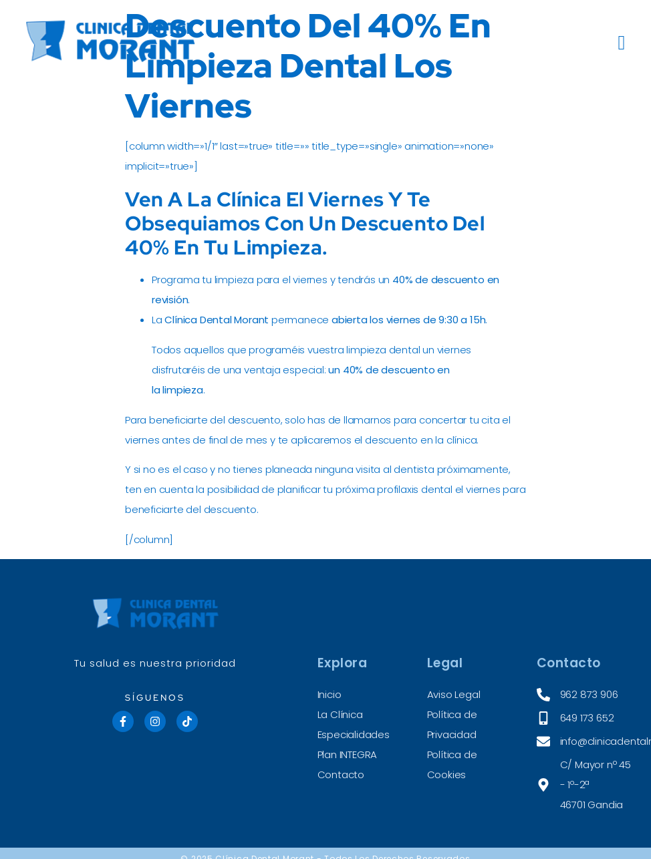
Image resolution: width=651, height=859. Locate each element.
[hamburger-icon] (623, 43)
